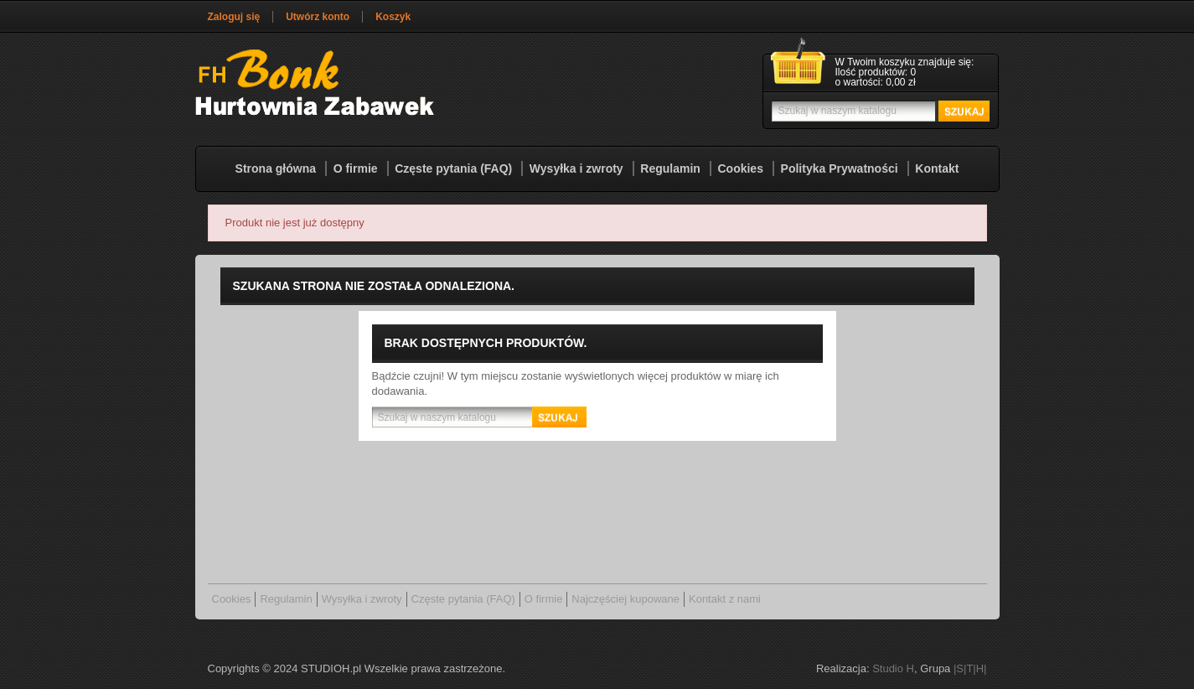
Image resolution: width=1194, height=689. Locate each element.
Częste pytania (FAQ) (453, 168)
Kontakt (937, 168)
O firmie (355, 168)
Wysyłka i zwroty (576, 168)
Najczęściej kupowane (625, 599)
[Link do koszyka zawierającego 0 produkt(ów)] (880, 73)
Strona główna (275, 168)
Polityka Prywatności (839, 168)
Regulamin (670, 168)
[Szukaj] (878, 111)
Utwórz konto (317, 17)
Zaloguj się (234, 17)
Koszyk (393, 17)
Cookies (739, 168)
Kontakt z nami (725, 599)
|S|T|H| (970, 668)
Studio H (893, 668)
